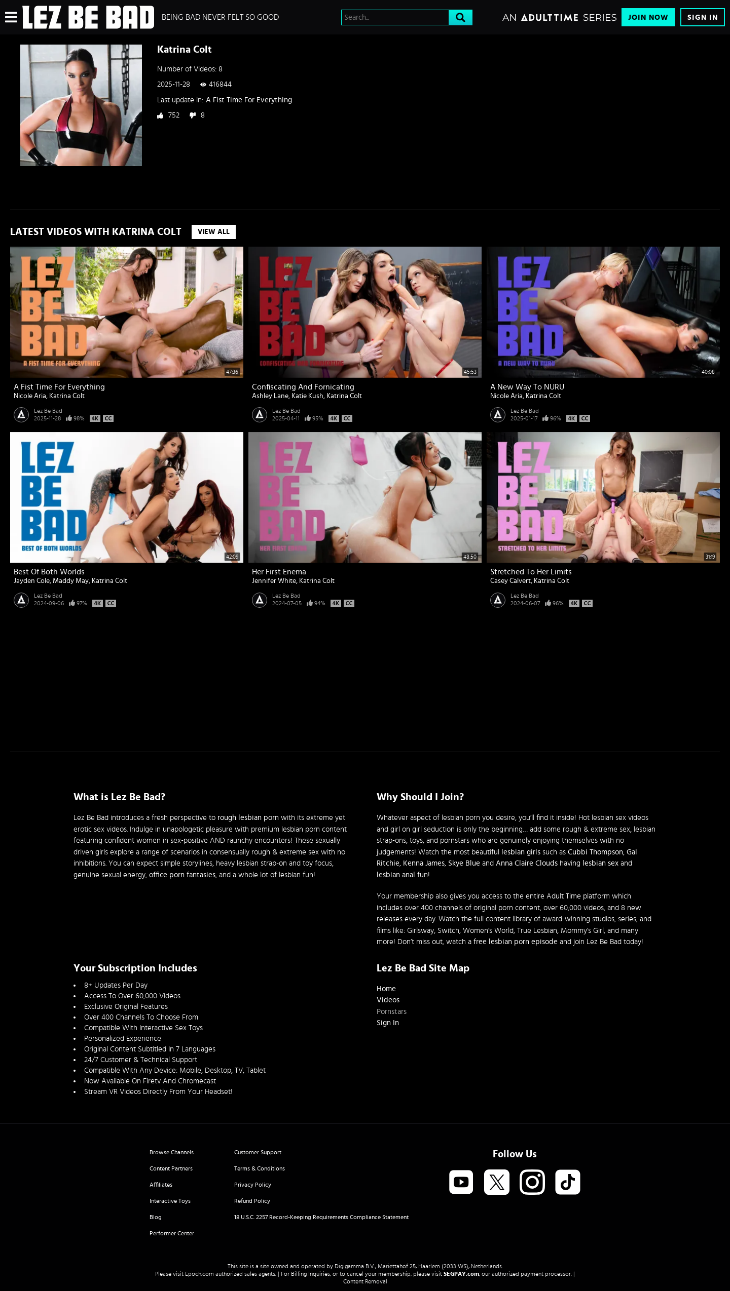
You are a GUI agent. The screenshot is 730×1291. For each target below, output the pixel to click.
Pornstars (392, 1011)
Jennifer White (274, 580)
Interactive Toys (170, 1201)
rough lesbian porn (248, 817)
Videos (388, 1000)
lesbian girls (520, 852)
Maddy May (71, 580)
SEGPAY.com (461, 1274)
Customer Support (257, 1152)
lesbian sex (600, 863)
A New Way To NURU (527, 387)
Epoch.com (199, 1274)
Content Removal (365, 1281)
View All (214, 232)
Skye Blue (464, 863)
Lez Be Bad (48, 411)
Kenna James (424, 863)
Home (386, 989)
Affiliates (161, 1185)
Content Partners (171, 1168)
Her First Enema (279, 572)
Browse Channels (172, 1152)
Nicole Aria (30, 396)
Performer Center (172, 1233)
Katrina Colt (67, 396)
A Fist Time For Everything (249, 100)
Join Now (648, 17)
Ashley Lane (270, 396)
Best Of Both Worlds (49, 572)
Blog (156, 1217)
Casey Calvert (510, 580)
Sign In (702, 17)
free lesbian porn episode (515, 942)
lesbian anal (396, 875)
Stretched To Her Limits (531, 572)
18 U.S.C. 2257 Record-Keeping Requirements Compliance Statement (321, 1217)
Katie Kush (307, 396)
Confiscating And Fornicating (303, 387)
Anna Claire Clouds (527, 863)
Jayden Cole (32, 580)
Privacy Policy (252, 1185)
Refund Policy (252, 1201)
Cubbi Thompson (595, 852)
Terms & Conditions (259, 1168)
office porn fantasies (182, 875)
